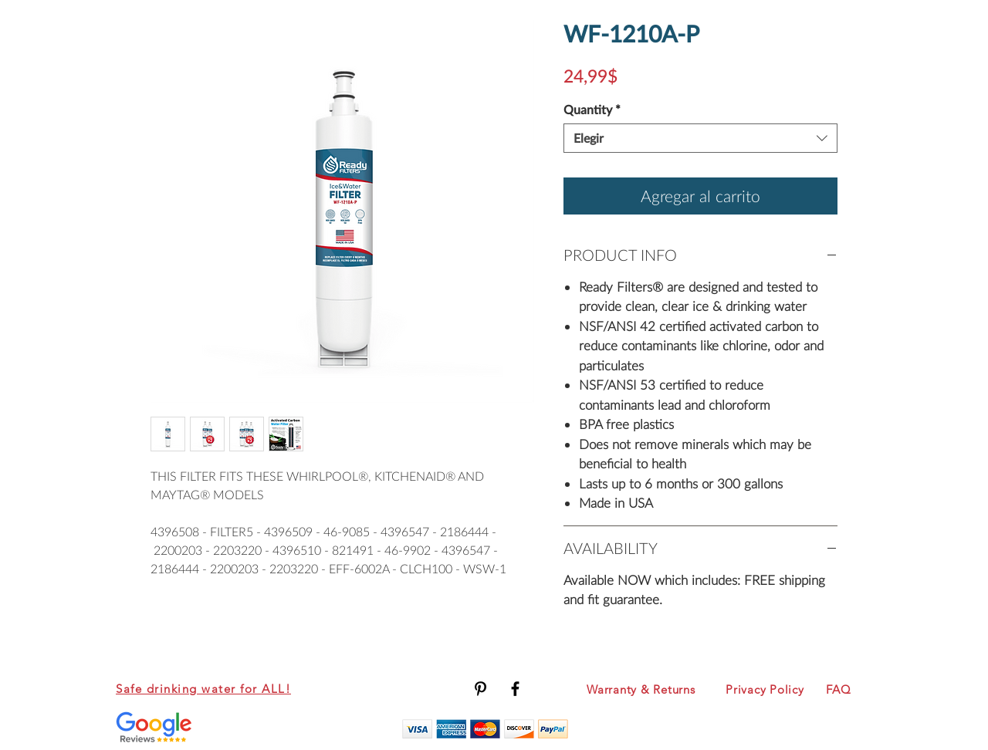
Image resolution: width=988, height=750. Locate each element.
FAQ (838, 689)
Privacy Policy (765, 689)
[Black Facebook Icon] (515, 688)
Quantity (592, 109)
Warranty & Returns (641, 689)
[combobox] (700, 138)
